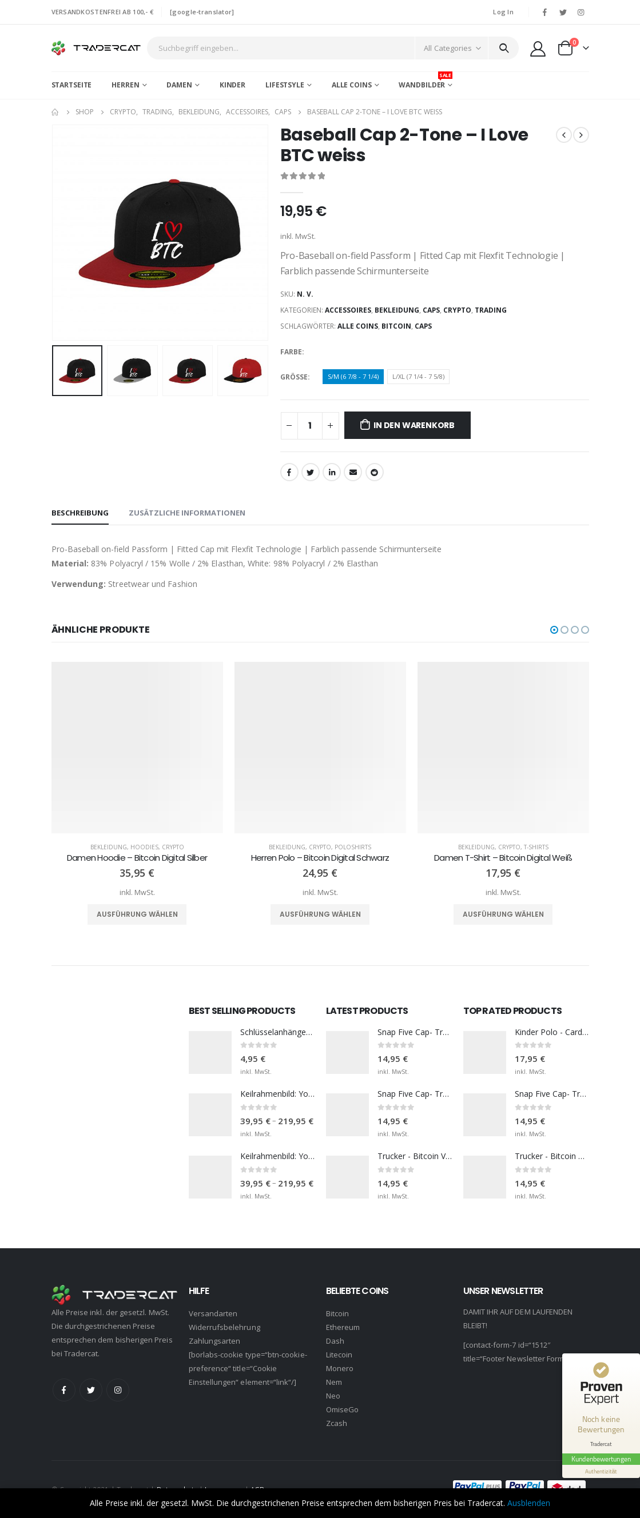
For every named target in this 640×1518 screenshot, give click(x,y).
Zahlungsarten (215, 1341)
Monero (339, 1368)
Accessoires (348, 310)
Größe (294, 377)
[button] (554, 630)
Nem (334, 1382)
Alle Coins (352, 85)
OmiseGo (342, 1409)
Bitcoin (396, 326)
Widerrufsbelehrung (224, 1327)
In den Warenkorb (414, 425)
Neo (333, 1396)
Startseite (71, 85)
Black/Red (350, 352)
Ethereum (343, 1327)
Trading (491, 310)
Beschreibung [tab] (80, 513)
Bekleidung (397, 310)
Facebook (289, 472)
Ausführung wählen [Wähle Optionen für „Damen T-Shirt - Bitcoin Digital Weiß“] (503, 914)
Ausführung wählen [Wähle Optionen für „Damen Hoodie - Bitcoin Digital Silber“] (137, 914)
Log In (503, 11)
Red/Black (389, 352)
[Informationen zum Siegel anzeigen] (601, 1471)
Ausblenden (528, 1502)
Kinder (232, 85)
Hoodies (144, 847)
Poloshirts (353, 847)
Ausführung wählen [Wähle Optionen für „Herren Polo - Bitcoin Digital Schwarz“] (320, 914)
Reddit (374, 472)
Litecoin (339, 1354)
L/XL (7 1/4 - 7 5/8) (418, 376)
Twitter (310, 472)
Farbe (291, 352)
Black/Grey (331, 352)
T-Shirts (536, 847)
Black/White (369, 352)
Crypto (457, 310)
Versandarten (213, 1313)
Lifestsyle (284, 85)
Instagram (117, 1390)
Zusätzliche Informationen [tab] (187, 513)
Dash (335, 1341)
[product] (137, 747)
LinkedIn (332, 472)
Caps (431, 310)
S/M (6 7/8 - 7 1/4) (353, 376)
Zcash (336, 1423)
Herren (125, 85)
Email (353, 472)
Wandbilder (425, 80)
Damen (179, 85)
